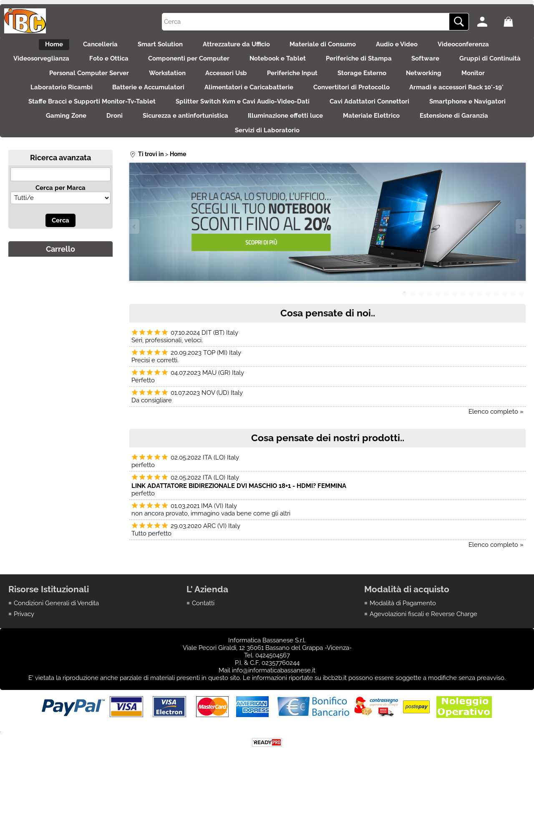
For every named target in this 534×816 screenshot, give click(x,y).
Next (520, 250)
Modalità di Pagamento (403, 627)
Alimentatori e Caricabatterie (332, 99)
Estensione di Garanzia (263, 152)
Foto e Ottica (141, 64)
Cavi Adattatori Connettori (58, 135)
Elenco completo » (496, 435)
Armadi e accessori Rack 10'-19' (111, 117)
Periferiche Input (360, 81)
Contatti (203, 627)
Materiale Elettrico (175, 152)
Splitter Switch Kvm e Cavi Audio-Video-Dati (403, 117)
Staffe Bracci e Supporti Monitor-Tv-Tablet (247, 117)
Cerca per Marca (60, 211)
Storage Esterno (434, 81)
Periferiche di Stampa (407, 64)
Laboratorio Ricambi (135, 99)
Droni (298, 135)
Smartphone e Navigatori (161, 135)
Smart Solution (155, 46)
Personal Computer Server (141, 81)
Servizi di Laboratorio (354, 152)
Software (479, 64)
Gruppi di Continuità (45, 81)
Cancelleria (90, 46)
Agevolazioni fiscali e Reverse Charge (423, 638)
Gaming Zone (244, 135)
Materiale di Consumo (328, 46)
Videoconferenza (478, 46)
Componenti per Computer (227, 64)
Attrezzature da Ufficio (236, 46)
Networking (501, 81)
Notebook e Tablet (321, 64)
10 (480, 316)
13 (505, 316)
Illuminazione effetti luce (478, 135)
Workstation (224, 81)
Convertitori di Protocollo (440, 99)
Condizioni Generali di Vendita (56, 627)
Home (39, 46)
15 (521, 316)
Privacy (24, 638)
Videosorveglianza (69, 64)
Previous (134, 250)
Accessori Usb (289, 81)
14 (513, 316)
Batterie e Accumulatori (227, 99)
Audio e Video (407, 46)
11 (488, 316)
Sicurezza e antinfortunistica (373, 135)
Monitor (67, 99)
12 (496, 316)
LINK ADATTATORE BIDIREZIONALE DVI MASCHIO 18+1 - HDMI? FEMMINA (238, 509)
